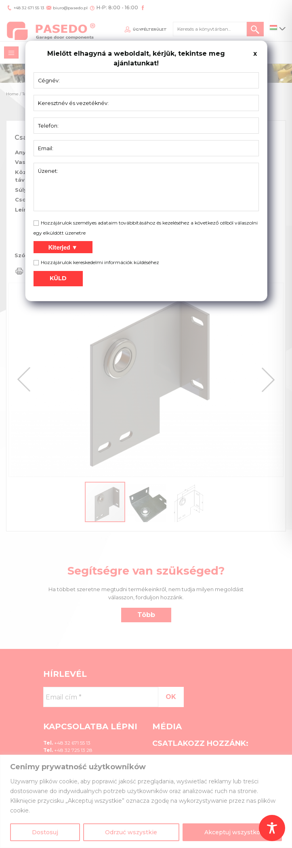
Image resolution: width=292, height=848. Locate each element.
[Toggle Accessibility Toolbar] (272, 828)
